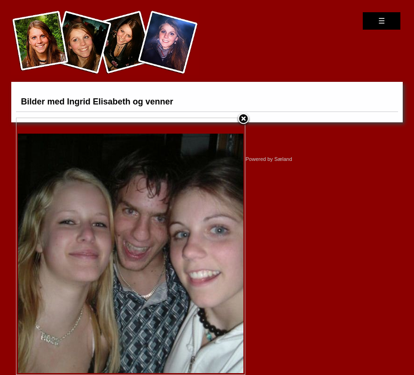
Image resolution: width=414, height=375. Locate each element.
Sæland (283, 159)
